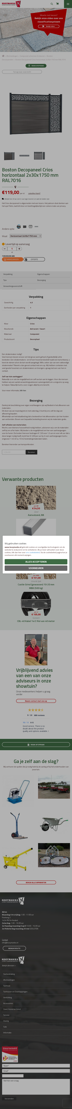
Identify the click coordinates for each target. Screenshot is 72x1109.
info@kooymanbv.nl (10, 942)
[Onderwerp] (13, 1075)
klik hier (23, 390)
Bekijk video (49, 26)
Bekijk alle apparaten (36, 882)
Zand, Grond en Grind (12, 1009)
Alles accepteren (36, 561)
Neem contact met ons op (36, 700)
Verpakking (7, 274)
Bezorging (41, 280)
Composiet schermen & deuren (32, 56)
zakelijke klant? (34, 193)
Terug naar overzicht (22, 71)
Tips (5, 280)
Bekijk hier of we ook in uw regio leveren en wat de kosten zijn (27, 199)
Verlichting (7, 997)
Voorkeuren (36, 568)
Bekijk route (14, 948)
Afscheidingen (12, 56)
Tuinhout (6, 985)
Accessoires (8, 1003)
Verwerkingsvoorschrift (12, 286)
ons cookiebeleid (33, 552)
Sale (5, 1026)
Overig (6, 1020)
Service (6, 1015)
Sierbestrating (9, 974)
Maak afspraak (36, 65)
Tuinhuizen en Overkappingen (15, 991)
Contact (5, 939)
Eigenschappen (43, 274)
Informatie (7, 1032)
